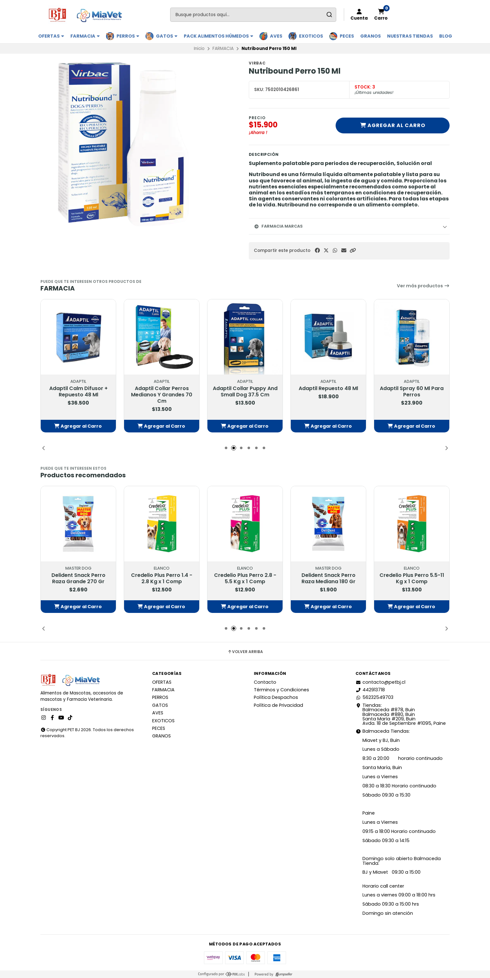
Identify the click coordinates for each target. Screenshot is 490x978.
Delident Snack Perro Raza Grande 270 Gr (78, 578)
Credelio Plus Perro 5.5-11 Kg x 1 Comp (411, 578)
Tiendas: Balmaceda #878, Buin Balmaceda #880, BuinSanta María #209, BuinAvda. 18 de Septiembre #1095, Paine (401, 714)
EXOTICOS (311, 36)
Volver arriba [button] (245, 652)
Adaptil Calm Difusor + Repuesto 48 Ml (78, 392)
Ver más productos (423, 286)
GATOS (166, 36)
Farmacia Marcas (278, 226)
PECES (347, 36)
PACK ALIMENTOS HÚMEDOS (218, 36)
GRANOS (370, 36)
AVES (276, 36)
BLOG (445, 36)
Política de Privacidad (278, 705)
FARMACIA (85, 36)
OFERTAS (51, 36)
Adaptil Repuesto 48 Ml (328, 389)
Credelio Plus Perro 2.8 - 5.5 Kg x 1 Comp (245, 578)
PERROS (128, 36)
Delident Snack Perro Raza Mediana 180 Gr (329, 578)
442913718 (370, 690)
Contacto (265, 682)
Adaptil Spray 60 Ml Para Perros (412, 392)
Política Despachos (276, 697)
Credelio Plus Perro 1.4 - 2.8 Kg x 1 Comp (161, 578)
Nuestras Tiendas (410, 36)
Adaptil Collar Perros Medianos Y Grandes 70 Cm (161, 395)
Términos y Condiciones (281, 690)
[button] (353, 250)
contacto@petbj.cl (380, 682)
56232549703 (374, 697)
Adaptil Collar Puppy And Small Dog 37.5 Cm (245, 392)
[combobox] (253, 15)
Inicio (199, 49)
